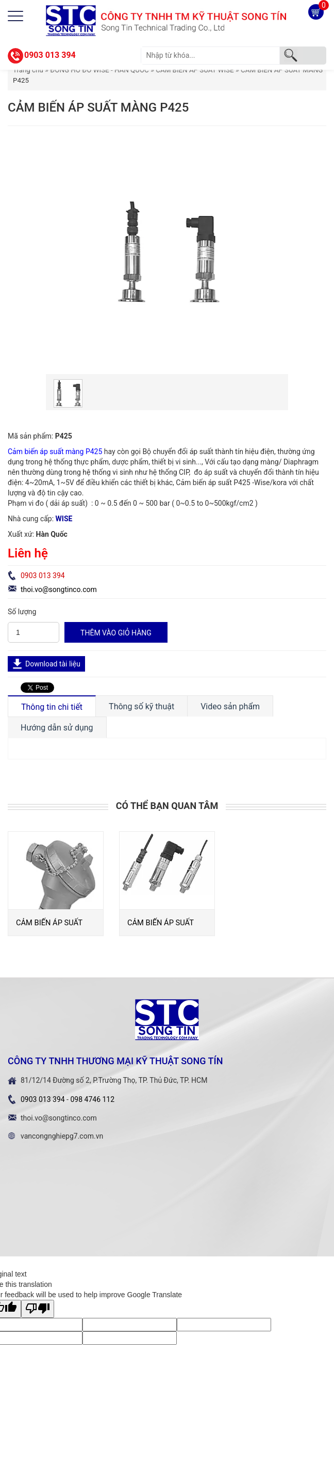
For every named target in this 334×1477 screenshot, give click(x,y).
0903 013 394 (50, 55)
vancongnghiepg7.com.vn (62, 1136)
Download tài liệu (52, 664)
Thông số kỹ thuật (141, 706)
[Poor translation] (37, 1309)
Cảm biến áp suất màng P (49, 451)
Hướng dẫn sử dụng (57, 728)
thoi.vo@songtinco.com (59, 589)
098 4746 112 (92, 1099)
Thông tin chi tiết (51, 707)
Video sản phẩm (230, 706)
